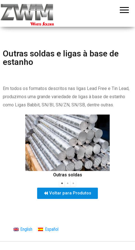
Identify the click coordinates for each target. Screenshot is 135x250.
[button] (67, 193)
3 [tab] (73, 183)
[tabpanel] (67, 147)
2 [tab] (67, 183)
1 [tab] (62, 183)
